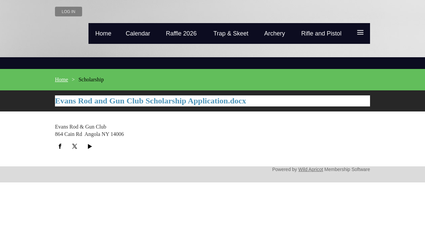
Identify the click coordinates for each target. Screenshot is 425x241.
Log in (68, 11)
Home (61, 79)
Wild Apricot (310, 169)
